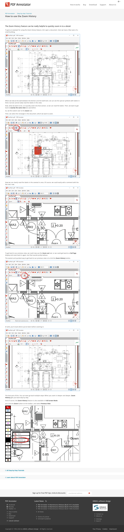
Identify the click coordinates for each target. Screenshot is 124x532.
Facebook (12, 505)
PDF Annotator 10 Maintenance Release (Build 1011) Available (58, 505)
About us (99, 516)
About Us (112, 5)
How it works (75, 5)
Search (98, 521)
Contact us (99, 514)
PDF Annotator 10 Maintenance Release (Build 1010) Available (58, 507)
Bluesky (11, 507)
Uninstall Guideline (44, 519)
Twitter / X (12, 509)
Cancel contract (14, 521)
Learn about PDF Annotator (15, 477)
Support (103, 5)
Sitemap (99, 519)
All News (41, 512)
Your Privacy (97, 529)
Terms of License (43, 517)
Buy (84, 5)
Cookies (105, 529)
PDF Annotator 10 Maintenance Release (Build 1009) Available (58, 509)
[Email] (77, 493)
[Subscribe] (89, 493)
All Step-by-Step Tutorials (14, 470)
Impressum (113, 529)
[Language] (119, 1)
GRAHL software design (31, 529)
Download (93, 5)
